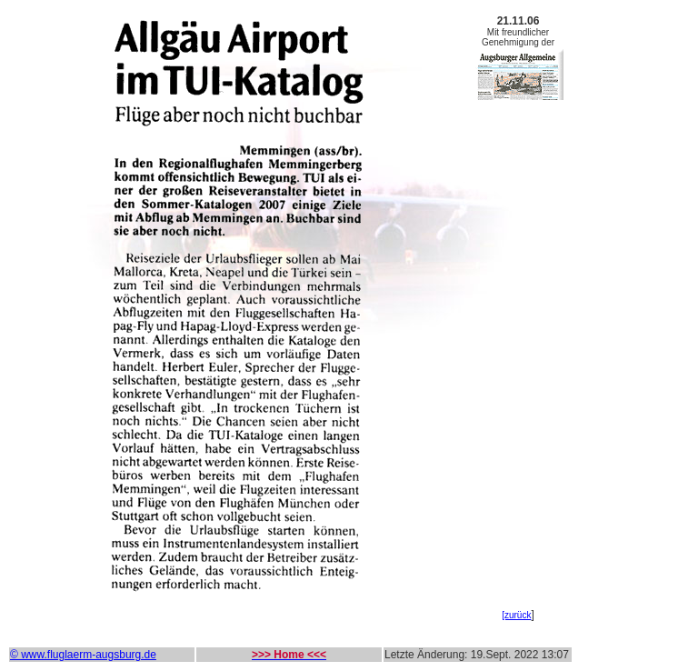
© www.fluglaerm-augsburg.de (83, 654)
